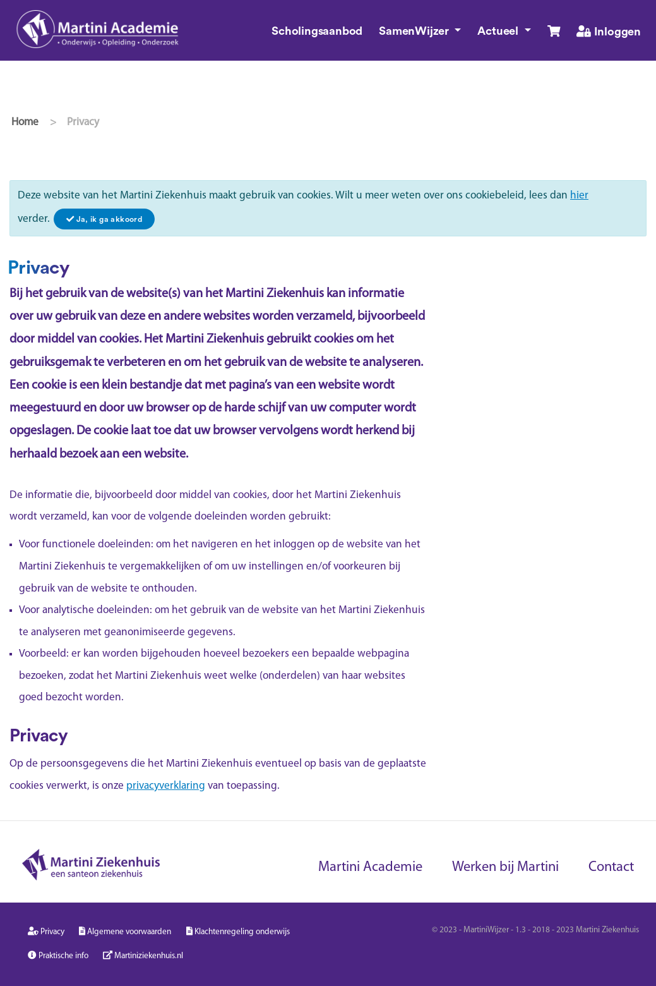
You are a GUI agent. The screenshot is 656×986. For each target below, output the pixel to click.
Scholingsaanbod (316, 31)
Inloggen (608, 31)
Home (25, 122)
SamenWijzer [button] (415, 31)
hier (579, 195)
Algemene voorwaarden (125, 931)
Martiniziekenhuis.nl (143, 955)
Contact (611, 868)
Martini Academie (370, 868)
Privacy (46, 931)
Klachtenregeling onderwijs (238, 931)
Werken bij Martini (505, 868)
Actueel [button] (499, 31)
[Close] (104, 219)
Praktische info (58, 955)
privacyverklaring (165, 786)
